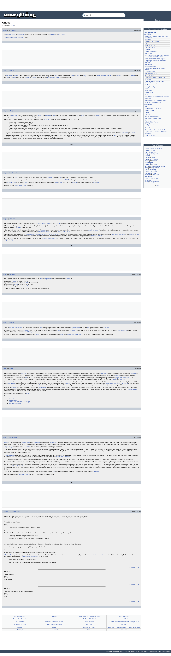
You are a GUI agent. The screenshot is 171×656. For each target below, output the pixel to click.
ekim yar (12, 219)
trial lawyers (61, 34)
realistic (114, 379)
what (56, 182)
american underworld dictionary (14, 37)
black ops (89, 624)
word (82, 115)
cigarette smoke (116, 234)
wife (138, 234)
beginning (48, 115)
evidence (133, 373)
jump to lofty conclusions (122, 378)
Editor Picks (148, 104)
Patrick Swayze (25, 442)
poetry (147, 164)
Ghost (16, 177)
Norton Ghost (124, 619)
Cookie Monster (132, 389)
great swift (94, 555)
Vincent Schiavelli (18, 466)
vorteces (18, 227)
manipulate (56, 77)
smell (48, 223)
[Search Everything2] (104, 15)
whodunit (69, 383)
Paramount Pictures (23, 474)
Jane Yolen (148, 79)
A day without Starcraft (19, 619)
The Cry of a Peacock (151, 51)
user (13, 25)
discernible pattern (96, 235)
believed (23, 373)
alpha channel (75, 327)
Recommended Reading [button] (157, 29)
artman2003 (13, 437)
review (147, 171)
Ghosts (54, 616)
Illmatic (68, 278)
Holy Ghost (101, 555)
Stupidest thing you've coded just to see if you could (124, 621)
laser (146, 106)
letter (39, 115)
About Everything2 (150, 32)
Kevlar (89, 630)
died (56, 76)
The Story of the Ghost (89, 619)
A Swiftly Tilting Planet (151, 122)
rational (117, 375)
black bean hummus (150, 66)
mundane (122, 379)
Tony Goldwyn (8, 447)
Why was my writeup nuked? (153, 118)
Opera (146, 120)
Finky (153, 157)
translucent (107, 76)
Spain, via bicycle (150, 45)
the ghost (35, 556)
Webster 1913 (16, 511)
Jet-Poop (154, 171)
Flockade (147, 49)
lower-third (106, 327)
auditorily (27, 77)
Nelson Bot (148, 176)
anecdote (14, 387)
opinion (147, 150)
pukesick (13, 30)
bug (88, 327)
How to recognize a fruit (151, 116)
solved (16, 180)
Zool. (12, 555)
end (54, 115)
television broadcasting (15, 327)
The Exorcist (124, 383)
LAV (146, 43)
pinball (147, 89)
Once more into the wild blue (153, 102)
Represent (48, 278)
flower (123, 234)
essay (147, 181)
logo (41, 327)
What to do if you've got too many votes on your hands (124, 627)
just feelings (9, 240)
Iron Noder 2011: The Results (153, 108)
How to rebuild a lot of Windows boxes (89, 616)
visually (34, 77)
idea (4, 274)
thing (4, 70)
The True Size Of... (150, 47)
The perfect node (150, 124)
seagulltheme (155, 168)
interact (133, 76)
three (87, 180)
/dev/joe (11, 111)
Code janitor (148, 91)
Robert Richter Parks (151, 73)
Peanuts (147, 114)
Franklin (147, 112)
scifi (54, 471)
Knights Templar (149, 110)
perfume (131, 234)
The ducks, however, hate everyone (155, 77)
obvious (28, 393)
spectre (16, 76)
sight (39, 223)
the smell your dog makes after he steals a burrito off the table (42, 234)
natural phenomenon (44, 231)
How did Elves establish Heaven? (155, 166)
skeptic (114, 385)
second (74, 182)
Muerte (11, 70)
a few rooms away (150, 71)
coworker (27, 447)
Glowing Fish (154, 154)
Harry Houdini (13, 400)
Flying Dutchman (20, 621)
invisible (118, 76)
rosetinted (154, 164)
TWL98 (67, 180)
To (21, 556)
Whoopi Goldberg (9, 455)
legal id (73, 330)
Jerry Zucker (53, 442)
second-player (11, 182)
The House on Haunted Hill (54, 624)
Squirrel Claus (149, 93)
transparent (100, 76)
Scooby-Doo (11, 383)
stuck (115, 135)
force (94, 182)
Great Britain (42, 387)
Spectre (19, 627)
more (157, 185)
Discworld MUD (149, 75)
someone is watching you (49, 238)
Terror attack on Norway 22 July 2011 (155, 59)
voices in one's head (64, 231)
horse (133, 133)
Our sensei (148, 39)
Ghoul (54, 619)
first (61, 182)
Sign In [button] (157, 20)
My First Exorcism (19, 616)
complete (97, 115)
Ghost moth (7, 555)
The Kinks (147, 85)
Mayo (14, 281)
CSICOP (11, 398)
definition (5, 511)
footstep (43, 230)
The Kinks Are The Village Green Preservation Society (154, 82)
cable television (122, 330)
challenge (46, 119)
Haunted (123, 624)
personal (147, 175)
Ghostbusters (109, 383)
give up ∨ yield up (27, 556)
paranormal (104, 373)
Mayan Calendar (149, 128)
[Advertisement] (85, 5)
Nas (41, 278)
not (26, 378)
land (78, 76)
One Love (29, 286)
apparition (9, 76)
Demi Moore (36, 442)
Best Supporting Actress (63, 456)
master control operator (74, 334)
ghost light (20, 630)
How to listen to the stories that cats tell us (157, 130)
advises (52, 34)
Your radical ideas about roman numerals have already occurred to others (156, 56)
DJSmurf (12, 322)
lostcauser (155, 161)
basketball (125, 133)
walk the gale (148, 53)
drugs (16, 284)
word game (14, 115)
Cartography (148, 64)
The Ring (117, 383)
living (84, 76)
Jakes (27, 283)
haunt (72, 76)
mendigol (12, 274)
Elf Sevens (148, 180)
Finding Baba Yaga (150, 87)
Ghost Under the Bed (89, 627)
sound (43, 223)
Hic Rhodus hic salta (15, 403)
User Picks (147, 34)
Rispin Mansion (89, 621)
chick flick (96, 471)
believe (40, 385)
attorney (8, 34)
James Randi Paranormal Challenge (19, 402)
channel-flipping (27, 332)
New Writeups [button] (157, 145)
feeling (58, 223)
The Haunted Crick (54, 630)
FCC (58, 330)
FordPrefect (13, 173)
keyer (37, 334)
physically (50, 77)
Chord (154, 150)
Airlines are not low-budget (152, 41)
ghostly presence (93, 230)
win (98, 182)
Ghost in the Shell (124, 616)
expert (13, 34)
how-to (147, 157)
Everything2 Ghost (20, 185)
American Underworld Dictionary (54, 621)
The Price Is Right (150, 135)
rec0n (11, 368)
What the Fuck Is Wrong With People (155, 100)
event (146, 168)
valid (45, 180)
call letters (27, 330)
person (5, 30)
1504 (146, 94)
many (26, 182)
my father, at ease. (150, 126)
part (77, 115)
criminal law (20, 34)
